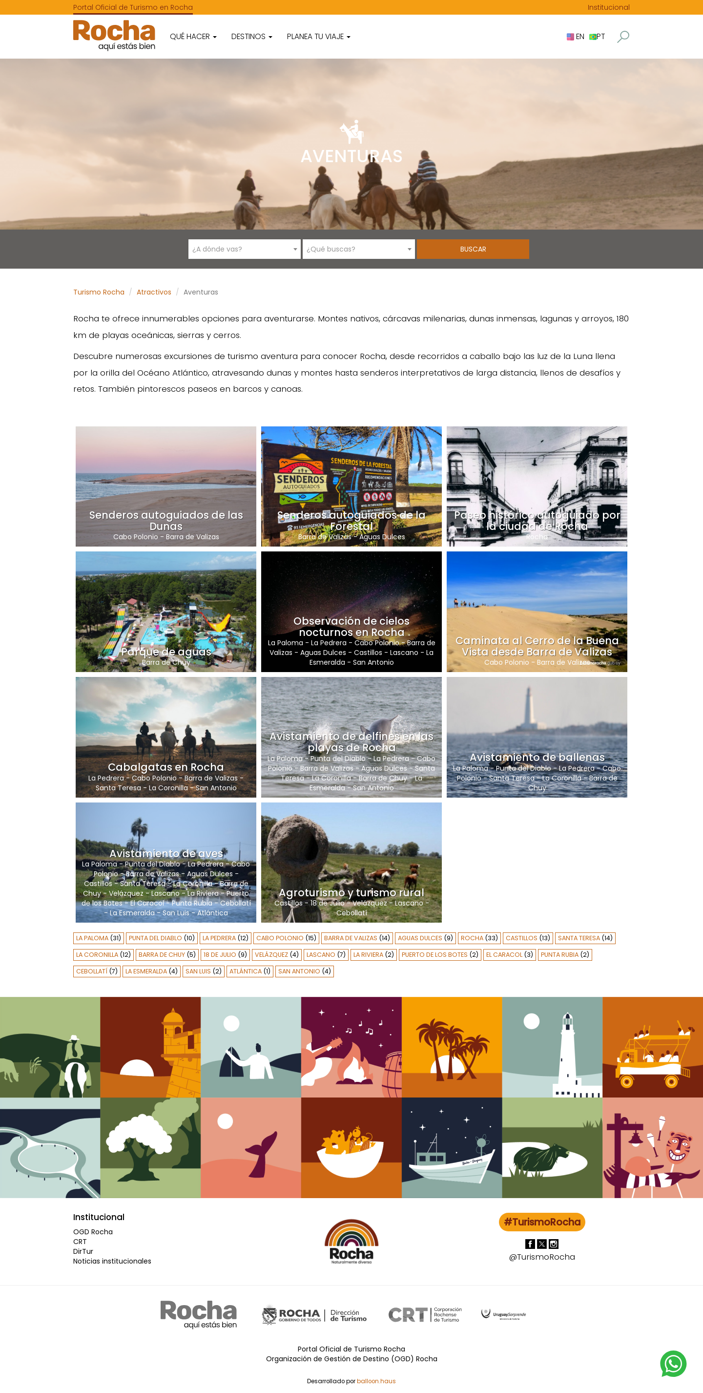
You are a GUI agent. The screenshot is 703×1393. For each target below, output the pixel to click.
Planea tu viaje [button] (319, 36)
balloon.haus (376, 1381)
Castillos (368, 652)
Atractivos (154, 292)
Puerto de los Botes (435, 954)
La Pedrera (329, 643)
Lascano (404, 652)
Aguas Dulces (382, 537)
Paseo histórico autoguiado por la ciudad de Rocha (537, 520)
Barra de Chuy (166, 662)
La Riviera (203, 893)
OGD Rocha (93, 1232)
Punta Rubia (192, 903)
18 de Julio (327, 903)
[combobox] (244, 249)
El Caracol (147, 903)
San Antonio (373, 662)
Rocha (537, 537)
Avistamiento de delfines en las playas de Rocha (351, 742)
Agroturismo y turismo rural (351, 893)
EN (575, 36)
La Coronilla (168, 788)
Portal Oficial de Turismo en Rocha (133, 7)
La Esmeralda (132, 913)
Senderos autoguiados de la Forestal (351, 520)
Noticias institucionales (112, 1261)
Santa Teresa (118, 788)
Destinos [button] (251, 36)
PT (597, 36)
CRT (80, 1241)
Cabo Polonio (135, 537)
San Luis (176, 913)
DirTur (83, 1251)
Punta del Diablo (338, 758)
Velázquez (126, 893)
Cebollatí (235, 903)
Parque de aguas (166, 652)
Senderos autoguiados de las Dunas (166, 520)
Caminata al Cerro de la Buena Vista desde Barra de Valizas (537, 646)
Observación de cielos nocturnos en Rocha (351, 626)
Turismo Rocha (98, 292)
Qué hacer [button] (193, 36)
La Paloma (285, 643)
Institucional (609, 7)
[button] (623, 37)
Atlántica (212, 913)
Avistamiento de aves (166, 853)
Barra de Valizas (192, 537)
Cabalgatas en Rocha (166, 767)
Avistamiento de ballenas (537, 757)
